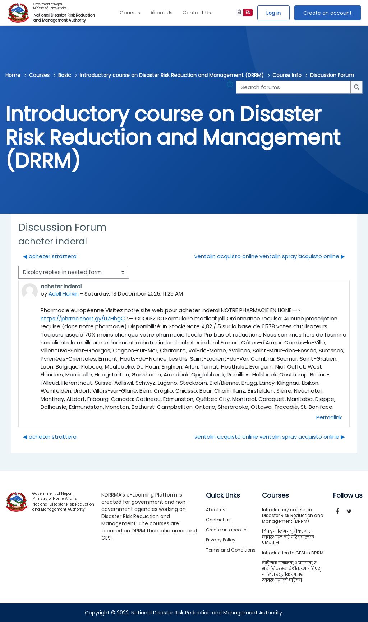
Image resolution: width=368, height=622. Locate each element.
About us (215, 510)
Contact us (218, 520)
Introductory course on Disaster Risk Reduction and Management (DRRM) (172, 75)
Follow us (348, 495)
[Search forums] (293, 87)
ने (239, 12)
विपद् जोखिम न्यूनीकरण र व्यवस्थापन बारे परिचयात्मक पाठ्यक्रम (288, 537)
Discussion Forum (332, 75)
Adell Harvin (64, 293)
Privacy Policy (220, 540)
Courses (130, 12)
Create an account (327, 13)
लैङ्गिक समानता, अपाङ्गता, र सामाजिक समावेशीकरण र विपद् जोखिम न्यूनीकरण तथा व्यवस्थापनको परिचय (291, 571)
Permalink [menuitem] (329, 417)
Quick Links (223, 495)
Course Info (287, 75)
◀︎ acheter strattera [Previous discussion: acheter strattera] (50, 256)
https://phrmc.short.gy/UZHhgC (83, 318)
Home (12, 75)
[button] (231, 87)
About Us (161, 12)
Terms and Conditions (231, 550)
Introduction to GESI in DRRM (292, 553)
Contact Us (197, 12)
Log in (273, 13)
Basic (64, 75)
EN (247, 12)
